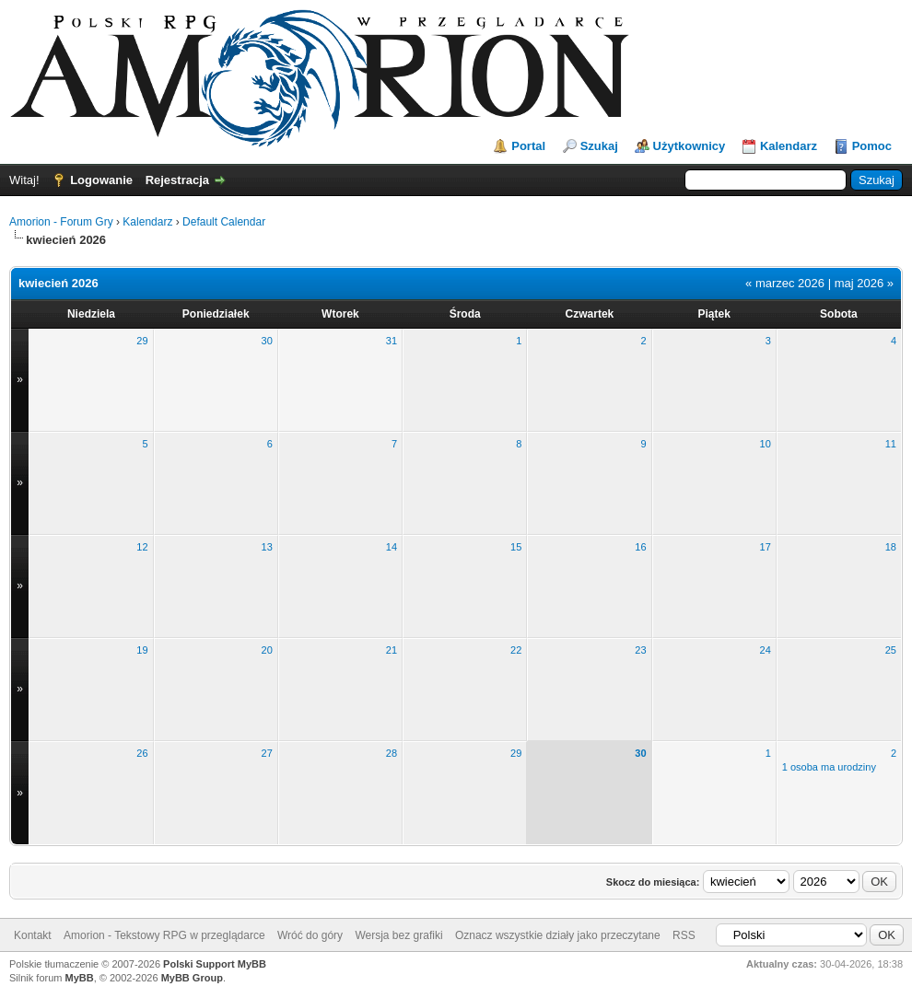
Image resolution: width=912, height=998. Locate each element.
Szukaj (599, 146)
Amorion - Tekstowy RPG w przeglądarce (164, 935)
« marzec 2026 (784, 283)
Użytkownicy (689, 146)
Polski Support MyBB (214, 963)
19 (141, 650)
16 (640, 546)
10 (765, 443)
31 (391, 340)
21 (391, 650)
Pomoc (872, 146)
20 (267, 650)
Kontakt (33, 935)
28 (391, 753)
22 (515, 650)
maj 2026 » (864, 283)
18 (890, 546)
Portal (528, 146)
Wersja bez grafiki (398, 935)
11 (890, 443)
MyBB (79, 977)
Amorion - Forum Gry (61, 221)
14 (391, 546)
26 (141, 753)
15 (515, 546)
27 (267, 753)
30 (267, 340)
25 (890, 650)
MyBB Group (192, 977)
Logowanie (101, 180)
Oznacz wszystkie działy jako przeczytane (558, 935)
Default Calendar (223, 221)
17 (765, 546)
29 (141, 340)
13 (267, 546)
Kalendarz (788, 146)
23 (640, 650)
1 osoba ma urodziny (829, 766)
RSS (684, 935)
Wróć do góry (310, 935)
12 (141, 546)
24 (765, 650)
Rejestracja (177, 180)
